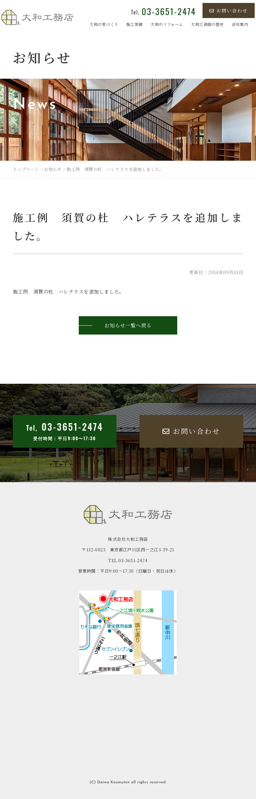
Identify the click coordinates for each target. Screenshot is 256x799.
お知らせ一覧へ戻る (128, 325)
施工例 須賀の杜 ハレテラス (48, 291)
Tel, (163, 12)
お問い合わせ (228, 10)
